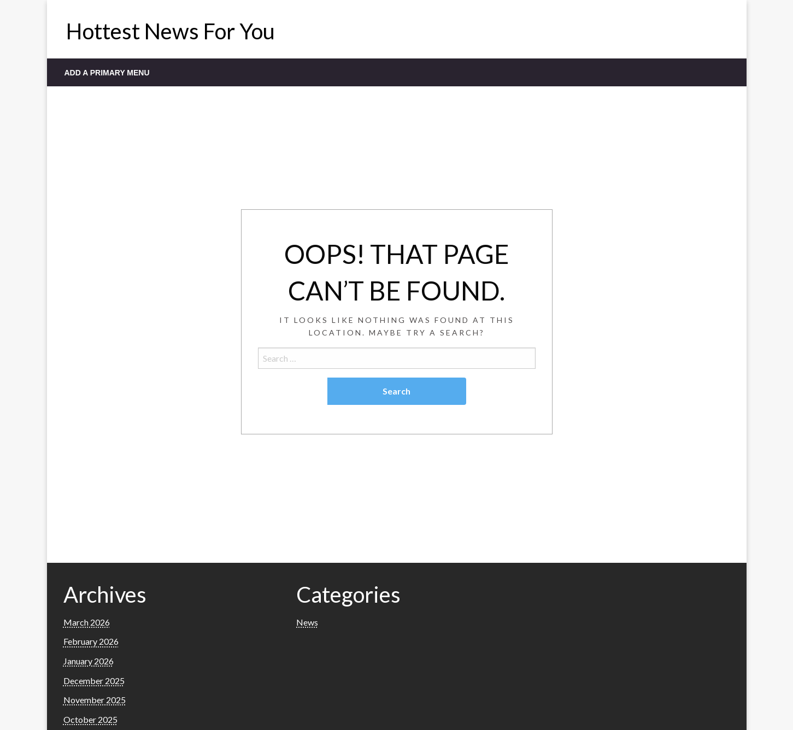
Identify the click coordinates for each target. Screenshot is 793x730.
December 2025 (94, 680)
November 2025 (94, 699)
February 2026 (91, 641)
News (307, 622)
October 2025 (90, 719)
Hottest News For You (170, 31)
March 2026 (86, 622)
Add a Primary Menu (107, 72)
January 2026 (88, 661)
